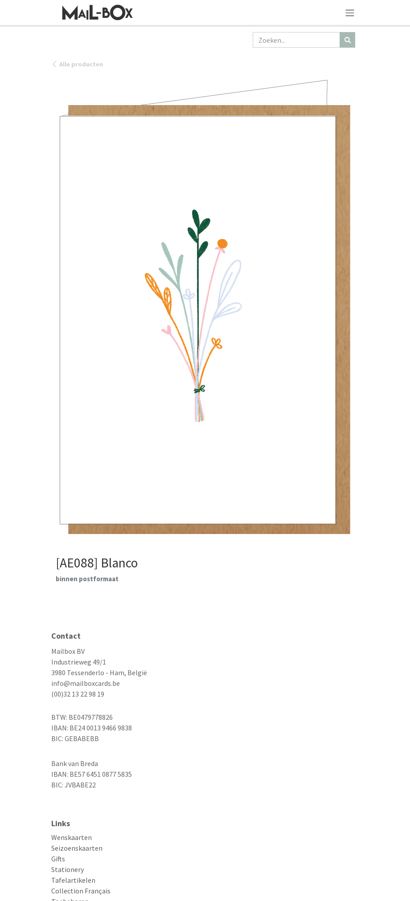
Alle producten (77, 64)
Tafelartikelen (73, 880)
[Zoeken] (347, 40)
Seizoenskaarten (76, 848)
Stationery (67, 869)
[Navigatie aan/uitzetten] (350, 12)
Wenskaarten (71, 837)
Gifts (58, 858)
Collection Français (81, 890)
